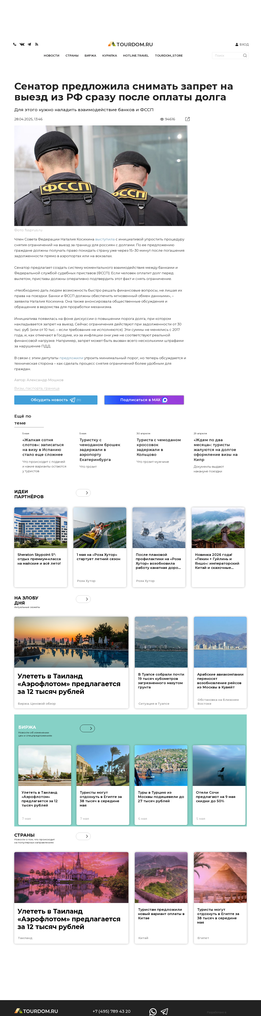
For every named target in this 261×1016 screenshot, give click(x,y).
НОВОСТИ (51, 55)
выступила (105, 239)
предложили (71, 358)
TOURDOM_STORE (169, 55)
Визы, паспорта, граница (37, 388)
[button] (86, 492)
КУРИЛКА (109, 55)
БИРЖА (90, 55)
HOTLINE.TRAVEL (136, 55)
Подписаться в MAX (144, 400)
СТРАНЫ (72, 55)
